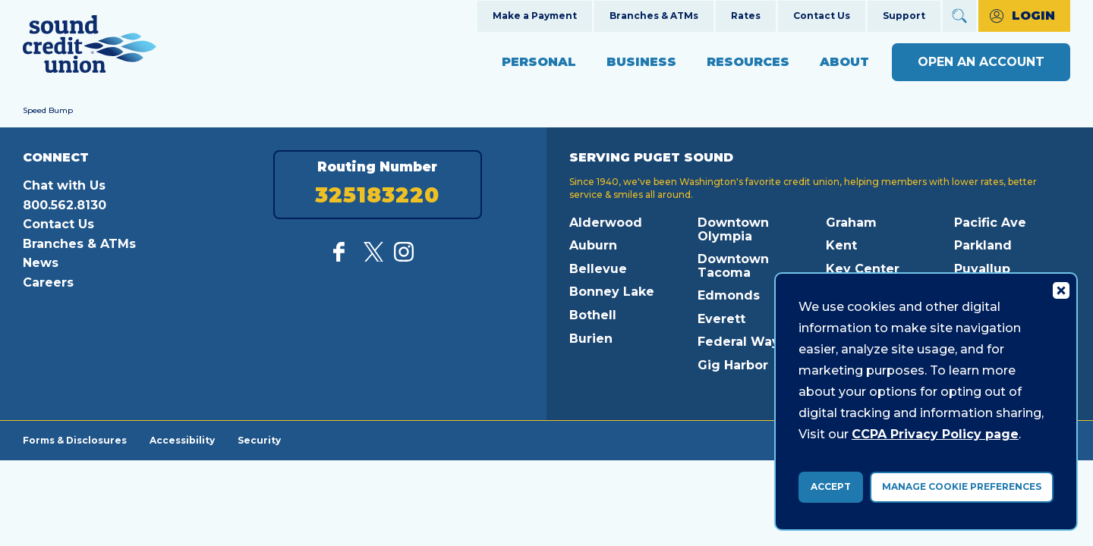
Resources (748, 62)
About (844, 62)
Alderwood (605, 222)
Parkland (983, 245)
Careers (48, 282)
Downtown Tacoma (733, 266)
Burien (591, 338)
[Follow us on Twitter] (373, 257)
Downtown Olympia (733, 229)
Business (641, 62)
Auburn (593, 245)
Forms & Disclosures (75, 440)
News (40, 263)
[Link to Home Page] (89, 46)
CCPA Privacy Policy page (935, 434)
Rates (746, 15)
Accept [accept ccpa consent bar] (831, 486)
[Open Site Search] (959, 16)
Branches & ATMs (653, 15)
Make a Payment (535, 15)
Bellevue (598, 269)
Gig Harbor (733, 365)
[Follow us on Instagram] (404, 257)
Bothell (592, 315)
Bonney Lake (611, 291)
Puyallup (982, 269)
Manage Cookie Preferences (961, 486)
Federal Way (739, 341)
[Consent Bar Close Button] (1060, 289)
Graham (851, 222)
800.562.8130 (64, 205)
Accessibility (182, 440)
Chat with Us (64, 185)
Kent (841, 245)
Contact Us (821, 15)
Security (259, 440)
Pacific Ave (990, 222)
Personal (539, 62)
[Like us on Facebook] (343, 257)
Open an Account (981, 62)
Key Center (862, 269)
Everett (721, 319)
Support (904, 15)
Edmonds (729, 295)
